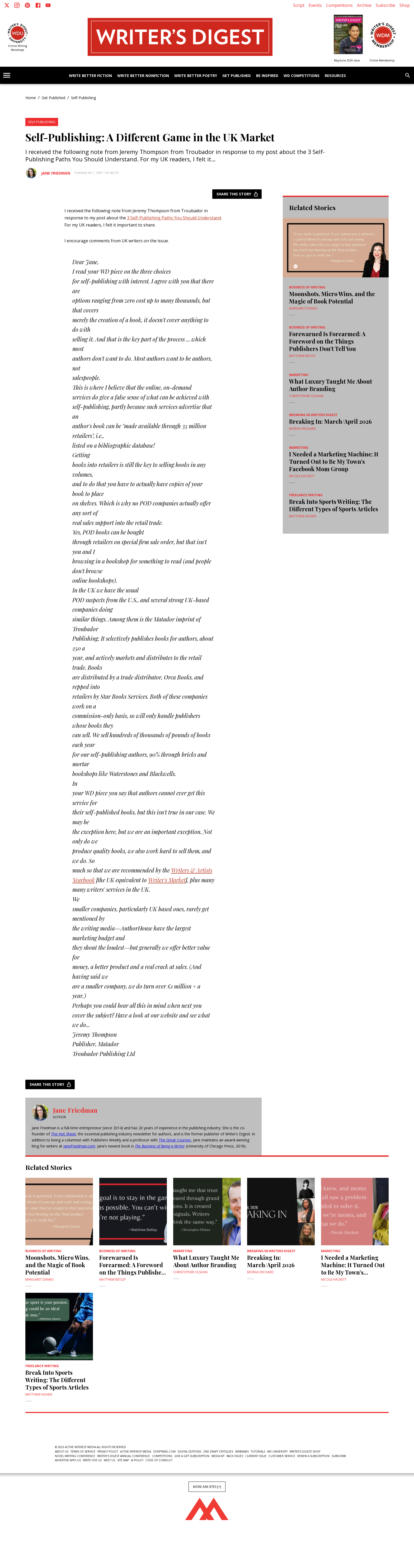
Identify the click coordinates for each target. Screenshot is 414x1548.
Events (315, 5)
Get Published (236, 76)
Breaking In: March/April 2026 (330, 421)
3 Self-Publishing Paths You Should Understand (174, 218)
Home (30, 97)
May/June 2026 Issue (347, 60)
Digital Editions (189, 1451)
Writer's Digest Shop (305, 1451)
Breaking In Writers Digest (313, 415)
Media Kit (217, 1456)
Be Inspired (267, 76)
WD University (277, 1451)
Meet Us (109, 1460)
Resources (335, 76)
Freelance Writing (306, 495)
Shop (404, 5)
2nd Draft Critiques (218, 1451)
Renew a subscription (313, 1456)
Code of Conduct (158, 1460)
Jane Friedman (55, 173)
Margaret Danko (303, 308)
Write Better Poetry (195, 76)
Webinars (242, 1451)
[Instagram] (17, 5)
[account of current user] (6, 75)
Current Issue (255, 1456)
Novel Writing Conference (75, 1456)
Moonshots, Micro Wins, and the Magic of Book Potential (332, 297)
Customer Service (282, 1456)
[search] (407, 75)
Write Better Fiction (90, 76)
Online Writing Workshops (17, 48)
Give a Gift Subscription (191, 1456)
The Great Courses (175, 1139)
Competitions (339, 5)
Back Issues (235, 1456)
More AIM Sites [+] (207, 1486)
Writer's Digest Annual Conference (123, 1456)
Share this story (237, 194)
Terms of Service (82, 1451)
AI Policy (137, 1460)
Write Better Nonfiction (143, 76)
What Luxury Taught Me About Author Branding (330, 385)
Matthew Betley (302, 356)
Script (298, 5)
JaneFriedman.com (79, 1146)
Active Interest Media (135, 1451)
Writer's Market (167, 880)
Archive (364, 5)
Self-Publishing (83, 97)
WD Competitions (301, 76)
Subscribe (385, 5)
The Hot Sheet (63, 1133)
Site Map (123, 1460)
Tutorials (258, 1451)
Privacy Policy (107, 1451)
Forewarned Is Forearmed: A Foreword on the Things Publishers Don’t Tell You (327, 341)
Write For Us (92, 1460)
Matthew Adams (302, 516)
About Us (61, 1451)
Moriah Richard (302, 428)
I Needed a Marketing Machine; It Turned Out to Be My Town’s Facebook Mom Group (333, 461)
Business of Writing (307, 287)
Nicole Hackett (302, 476)
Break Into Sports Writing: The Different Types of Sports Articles (333, 505)
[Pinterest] (27, 5)
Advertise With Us (68, 1460)
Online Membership (381, 60)
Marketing (298, 375)
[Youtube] (48, 5)
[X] (7, 5)
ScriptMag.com (164, 1451)
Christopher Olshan (306, 396)
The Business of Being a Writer (160, 1146)
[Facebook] (38, 5)
